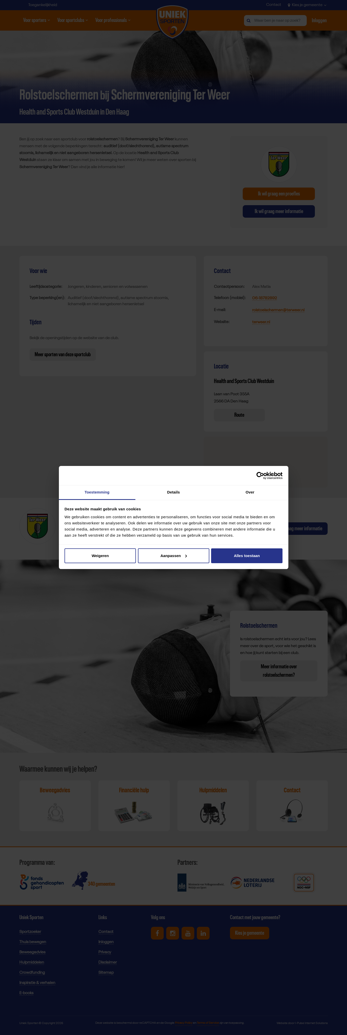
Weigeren (100, 555)
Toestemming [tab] (97, 492)
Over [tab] (250, 492)
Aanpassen (173, 555)
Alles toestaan (247, 555)
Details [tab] (173, 492)
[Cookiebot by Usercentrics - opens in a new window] (260, 475)
